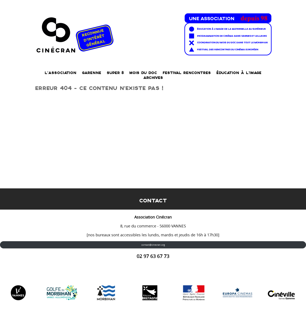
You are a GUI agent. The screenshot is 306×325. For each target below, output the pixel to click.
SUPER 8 (115, 72)
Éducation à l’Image (238, 72)
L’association (60, 72)
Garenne (91, 72)
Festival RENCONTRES (187, 72)
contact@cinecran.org (153, 244)
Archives (153, 77)
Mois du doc (143, 72)
